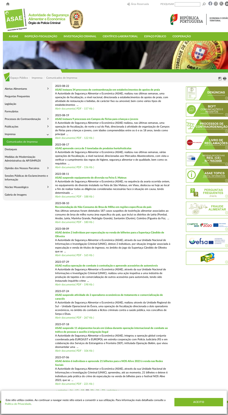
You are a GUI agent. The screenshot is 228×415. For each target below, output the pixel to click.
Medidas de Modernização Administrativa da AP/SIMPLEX (23, 159)
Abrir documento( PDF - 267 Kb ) (74, 317)
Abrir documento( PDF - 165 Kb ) (74, 255)
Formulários (11, 111)
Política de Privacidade (18, 404)
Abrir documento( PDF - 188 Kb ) (74, 196)
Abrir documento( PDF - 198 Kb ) (74, 284)
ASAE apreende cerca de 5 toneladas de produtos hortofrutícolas (93, 148)
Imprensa (10, 134)
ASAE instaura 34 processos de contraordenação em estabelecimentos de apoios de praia (107, 90)
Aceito (198, 402)
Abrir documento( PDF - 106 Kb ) (74, 351)
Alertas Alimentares (16, 89)
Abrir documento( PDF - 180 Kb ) (74, 222)
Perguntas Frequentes (17, 96)
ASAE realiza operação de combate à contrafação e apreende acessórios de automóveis (106, 265)
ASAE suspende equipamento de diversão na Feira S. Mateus (90, 177)
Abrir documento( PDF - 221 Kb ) (74, 384)
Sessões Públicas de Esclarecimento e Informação (26, 178)
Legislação (10, 104)
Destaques (11, 149)
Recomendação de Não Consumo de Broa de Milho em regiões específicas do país (103, 207)
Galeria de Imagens (16, 195)
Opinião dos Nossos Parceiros (22, 168)
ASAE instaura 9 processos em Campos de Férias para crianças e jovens (96, 119)
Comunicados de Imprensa (22, 142)
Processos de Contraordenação (23, 119)
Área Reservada (138, 4)
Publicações (11, 126)
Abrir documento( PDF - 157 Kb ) (74, 108)
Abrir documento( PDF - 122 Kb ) (74, 138)
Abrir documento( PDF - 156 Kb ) (74, 167)
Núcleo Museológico (16, 187)
